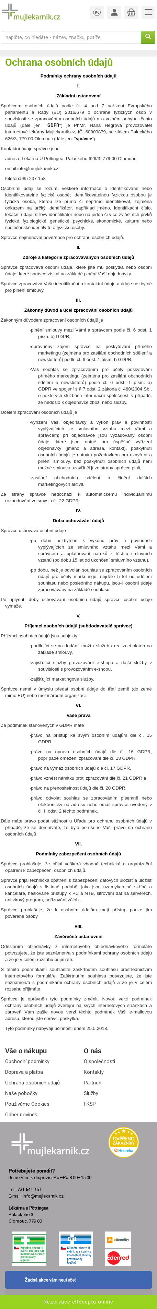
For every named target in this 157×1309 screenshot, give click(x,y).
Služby (91, 1093)
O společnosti (99, 1061)
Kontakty (94, 1072)
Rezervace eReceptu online (78, 1302)
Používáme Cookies (27, 1104)
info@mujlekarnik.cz (43, 1196)
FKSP (90, 1104)
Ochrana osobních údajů (32, 1083)
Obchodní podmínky (27, 1061)
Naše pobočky (21, 1093)
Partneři (92, 1083)
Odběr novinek (21, 1115)
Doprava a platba (24, 1072)
